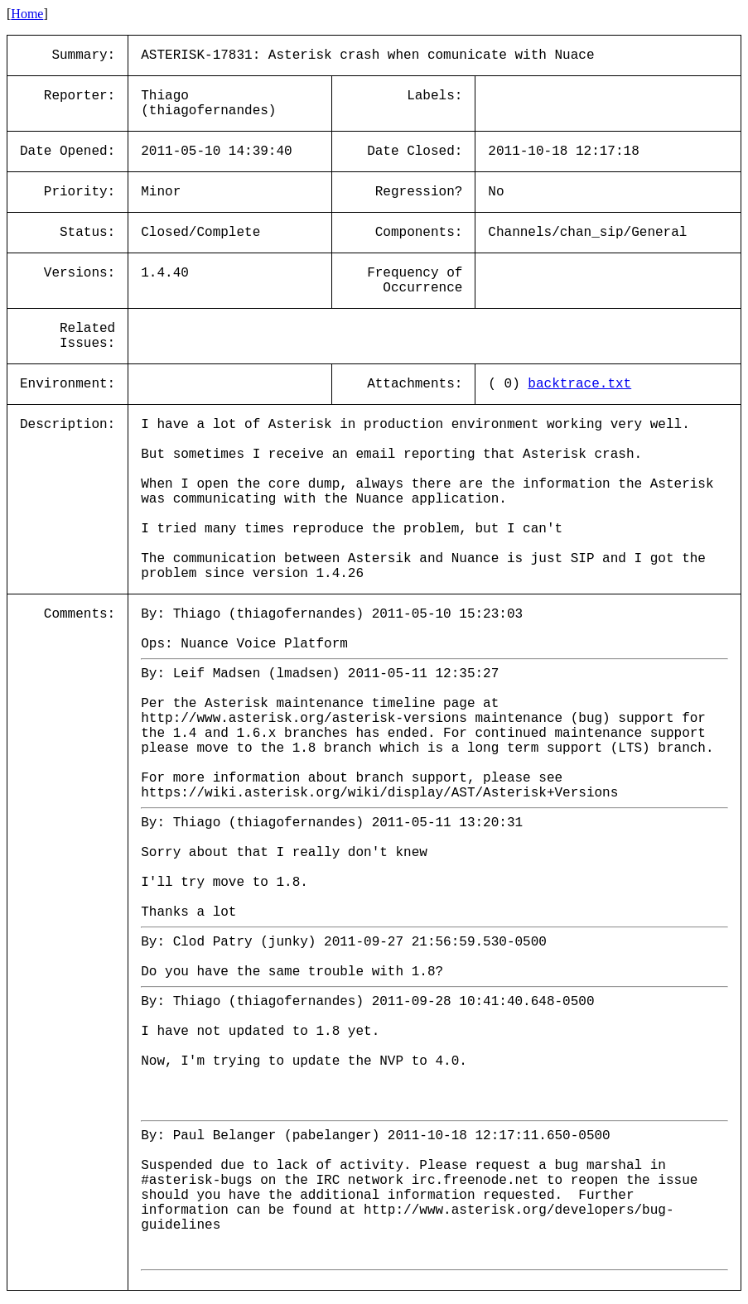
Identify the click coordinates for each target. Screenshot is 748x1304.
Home (27, 14)
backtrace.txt (579, 384)
